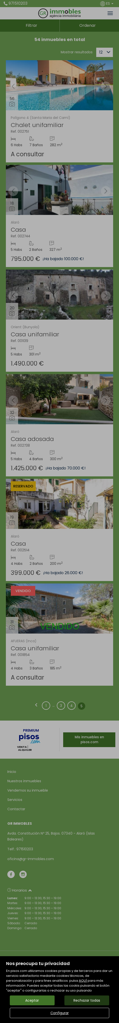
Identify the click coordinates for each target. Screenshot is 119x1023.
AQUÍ (83, 980)
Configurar (59, 1012)
